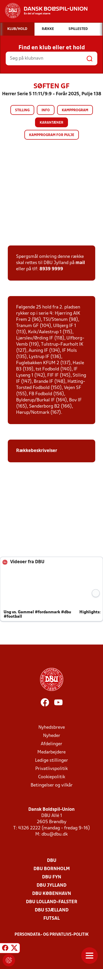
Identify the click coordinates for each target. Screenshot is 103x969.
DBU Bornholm (51, 869)
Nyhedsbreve (51, 727)
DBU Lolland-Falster (51, 902)
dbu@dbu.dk (55, 834)
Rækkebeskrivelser (37, 451)
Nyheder (51, 736)
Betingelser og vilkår (52, 785)
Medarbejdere (51, 752)
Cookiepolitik (51, 777)
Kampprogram (75, 110)
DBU (51, 861)
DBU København (51, 894)
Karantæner (51, 122)
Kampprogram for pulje (51, 135)
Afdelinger (51, 744)
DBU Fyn (51, 877)
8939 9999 (51, 269)
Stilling (22, 110)
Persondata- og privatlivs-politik (52, 934)
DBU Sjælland (51, 910)
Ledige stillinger (51, 760)
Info (46, 110)
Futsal (51, 918)
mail (80, 263)
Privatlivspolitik (51, 769)
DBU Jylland (51, 885)
